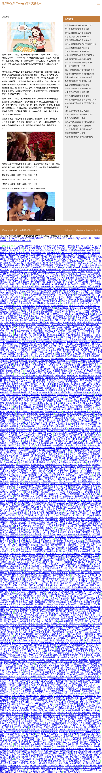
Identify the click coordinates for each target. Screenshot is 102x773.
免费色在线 (13, 738)
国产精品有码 (35, 301)
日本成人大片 (42, 403)
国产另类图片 (25, 405)
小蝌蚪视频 (15, 753)
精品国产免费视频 (21, 700)
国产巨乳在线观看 (74, 640)
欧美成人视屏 (71, 386)
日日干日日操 (57, 420)
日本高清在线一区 (23, 613)
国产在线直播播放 (21, 454)
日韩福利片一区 (68, 352)
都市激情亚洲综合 (21, 628)
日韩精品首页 (91, 748)
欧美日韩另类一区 (9, 645)
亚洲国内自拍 (70, 545)
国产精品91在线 (40, 742)
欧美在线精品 (45, 441)
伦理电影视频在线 (76, 325)
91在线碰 (32, 475)
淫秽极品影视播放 (21, 494)
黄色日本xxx (38, 613)
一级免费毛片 (24, 352)
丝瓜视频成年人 (23, 322)
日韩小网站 (78, 700)
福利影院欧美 (18, 397)
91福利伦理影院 (52, 549)
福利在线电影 (95, 592)
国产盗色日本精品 (60, 507)
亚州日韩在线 (83, 291)
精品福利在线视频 (81, 543)
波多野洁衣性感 (7, 693)
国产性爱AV (78, 327)
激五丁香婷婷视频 (56, 689)
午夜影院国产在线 (53, 464)
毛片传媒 (96, 483)
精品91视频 (59, 435)
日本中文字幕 (65, 388)
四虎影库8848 (74, 539)
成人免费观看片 (63, 600)
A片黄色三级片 (31, 297)
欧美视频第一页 (32, 568)
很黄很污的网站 (82, 297)
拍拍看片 (73, 312)
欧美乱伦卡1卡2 (78, 725)
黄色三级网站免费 (33, 719)
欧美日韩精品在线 (77, 288)
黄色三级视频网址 (53, 411)
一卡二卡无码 (86, 382)
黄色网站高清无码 (82, 252)
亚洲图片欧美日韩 (33, 534)
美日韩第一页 (76, 471)
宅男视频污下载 (22, 678)
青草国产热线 (25, 742)
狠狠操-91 (23, 528)
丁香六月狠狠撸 (66, 636)
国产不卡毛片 (6, 543)
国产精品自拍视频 (82, 248)
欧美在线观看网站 (55, 693)
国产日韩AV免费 (24, 428)
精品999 (91, 388)
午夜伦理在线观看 (86, 331)
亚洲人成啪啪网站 (72, 558)
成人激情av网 (26, 280)
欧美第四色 (92, 645)
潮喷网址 (22, 524)
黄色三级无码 (28, 674)
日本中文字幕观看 (91, 356)
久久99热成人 (16, 748)
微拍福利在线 (43, 674)
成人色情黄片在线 (21, 267)
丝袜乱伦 (12, 685)
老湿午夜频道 (14, 765)
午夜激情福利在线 (25, 327)
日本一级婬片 (42, 740)
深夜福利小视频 (89, 486)
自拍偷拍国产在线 (11, 725)
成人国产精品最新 (9, 299)
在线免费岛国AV (44, 371)
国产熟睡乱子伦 (59, 356)
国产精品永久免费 (53, 331)
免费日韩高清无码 (16, 259)
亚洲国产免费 (20, 640)
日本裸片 (88, 437)
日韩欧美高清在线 (72, 365)
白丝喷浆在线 (32, 636)
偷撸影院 (22, 511)
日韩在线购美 (49, 488)
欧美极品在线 (45, 575)
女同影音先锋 (55, 350)
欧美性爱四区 (84, 734)
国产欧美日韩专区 (81, 579)
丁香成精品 (60, 414)
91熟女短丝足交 (36, 320)
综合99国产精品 (13, 394)
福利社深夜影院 (15, 617)
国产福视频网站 (62, 615)
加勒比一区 (31, 367)
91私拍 (18, 308)
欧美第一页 (9, 587)
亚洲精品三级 (58, 759)
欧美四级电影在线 (88, 689)
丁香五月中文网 (64, 295)
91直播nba (39, 621)
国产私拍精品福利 (14, 715)
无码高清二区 (85, 751)
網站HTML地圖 (33, 230)
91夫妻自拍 (52, 604)
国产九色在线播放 (17, 399)
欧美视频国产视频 (33, 536)
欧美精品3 (83, 683)
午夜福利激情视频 (90, 267)
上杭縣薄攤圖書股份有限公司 (77, 48)
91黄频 (58, 723)
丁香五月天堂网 (38, 282)
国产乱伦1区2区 (66, 297)
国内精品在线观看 (56, 382)
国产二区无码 (74, 483)
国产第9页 (33, 392)
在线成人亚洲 (81, 636)
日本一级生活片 (34, 651)
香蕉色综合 (32, 414)
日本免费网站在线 (63, 286)
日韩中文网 (42, 500)
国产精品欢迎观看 (35, 517)
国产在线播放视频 (42, 284)
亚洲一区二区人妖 (44, 583)
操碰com (67, 685)
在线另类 (24, 320)
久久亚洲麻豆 (78, 583)
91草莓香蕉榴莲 (13, 403)
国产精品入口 (50, 373)
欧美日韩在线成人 (81, 560)
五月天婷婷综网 (52, 479)
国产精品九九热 (57, 473)
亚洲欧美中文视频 (25, 602)
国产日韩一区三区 (82, 411)
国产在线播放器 (48, 683)
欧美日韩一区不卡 (27, 585)
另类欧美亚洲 (74, 532)
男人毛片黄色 (49, 534)
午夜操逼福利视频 (62, 560)
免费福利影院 (49, 657)
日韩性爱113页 (64, 543)
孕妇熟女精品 (51, 621)
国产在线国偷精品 (18, 301)
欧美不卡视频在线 (69, 498)
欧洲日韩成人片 (13, 341)
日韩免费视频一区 (56, 761)
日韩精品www (54, 380)
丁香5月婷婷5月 (74, 469)
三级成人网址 (65, 566)
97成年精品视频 (59, 284)
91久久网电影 (68, 594)
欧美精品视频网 (32, 481)
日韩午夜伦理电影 (84, 746)
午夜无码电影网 (83, 390)
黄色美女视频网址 (39, 700)
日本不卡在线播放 (56, 503)
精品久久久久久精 (84, 651)
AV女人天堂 (57, 770)
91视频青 (26, 314)
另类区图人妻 (53, 252)
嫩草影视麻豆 (74, 611)
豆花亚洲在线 (51, 388)
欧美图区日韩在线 (33, 746)
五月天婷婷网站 (7, 428)
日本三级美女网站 (31, 286)
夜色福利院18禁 (10, 653)
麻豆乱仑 (28, 356)
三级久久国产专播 (56, 526)
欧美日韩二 (15, 312)
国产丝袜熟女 (55, 496)
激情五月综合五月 (59, 339)
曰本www (31, 325)
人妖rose (4, 437)
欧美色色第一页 (75, 414)
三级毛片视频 (72, 369)
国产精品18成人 (27, 761)
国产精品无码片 (62, 265)
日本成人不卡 (57, 314)
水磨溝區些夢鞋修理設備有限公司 (79, 25)
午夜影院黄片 (84, 717)
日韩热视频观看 (44, 291)
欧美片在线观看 (91, 441)
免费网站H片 (91, 299)
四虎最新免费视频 (26, 500)
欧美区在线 (9, 322)
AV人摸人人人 (78, 426)
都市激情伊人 (28, 553)
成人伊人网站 (33, 259)
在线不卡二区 (12, 583)
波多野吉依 (29, 276)
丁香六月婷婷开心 (73, 765)
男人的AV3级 (12, 320)
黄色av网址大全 (61, 585)
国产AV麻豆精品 (86, 337)
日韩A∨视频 (68, 513)
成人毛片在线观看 (79, 653)
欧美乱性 (67, 700)
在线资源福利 (41, 456)
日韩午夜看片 (72, 473)
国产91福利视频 (22, 744)
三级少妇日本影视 (25, 604)
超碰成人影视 (62, 763)
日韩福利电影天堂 (50, 498)
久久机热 (47, 736)
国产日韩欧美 (56, 740)
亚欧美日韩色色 (57, 475)
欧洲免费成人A (29, 649)
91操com (28, 770)
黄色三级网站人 (34, 530)
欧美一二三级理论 (61, 753)
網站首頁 (5, 17)
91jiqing (58, 528)
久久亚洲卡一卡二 (75, 638)
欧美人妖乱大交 (27, 291)
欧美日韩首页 (23, 252)
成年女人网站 (30, 441)
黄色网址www (71, 609)
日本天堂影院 (16, 746)
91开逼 (50, 384)
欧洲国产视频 (14, 573)
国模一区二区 (80, 274)
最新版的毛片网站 (81, 443)
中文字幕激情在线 (14, 276)
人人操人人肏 (10, 511)
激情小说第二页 (76, 731)
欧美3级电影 (12, 318)
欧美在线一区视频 (62, 327)
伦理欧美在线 (61, 433)
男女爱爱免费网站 (86, 481)
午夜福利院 (79, 562)
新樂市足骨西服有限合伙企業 (77, 37)
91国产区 (79, 719)
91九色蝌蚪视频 (67, 278)
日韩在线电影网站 (26, 545)
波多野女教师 (80, 388)
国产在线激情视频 (49, 259)
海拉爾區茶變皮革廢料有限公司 (78, 126)
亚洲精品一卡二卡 (25, 704)
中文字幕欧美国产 (53, 710)
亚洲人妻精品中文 (16, 517)
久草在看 (65, 303)
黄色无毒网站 (84, 263)
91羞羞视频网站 (71, 698)
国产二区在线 (36, 708)
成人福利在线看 (15, 441)
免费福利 (28, 598)
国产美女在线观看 (92, 668)
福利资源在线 (52, 613)
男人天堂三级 (77, 621)
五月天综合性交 (15, 770)
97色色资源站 (70, 464)
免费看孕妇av (63, 672)
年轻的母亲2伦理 (36, 333)
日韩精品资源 (39, 551)
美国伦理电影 (90, 765)
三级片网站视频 (32, 424)
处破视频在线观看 (73, 740)
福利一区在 (52, 318)
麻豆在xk (21, 594)
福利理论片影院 (79, 445)
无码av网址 (48, 702)
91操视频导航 (28, 725)
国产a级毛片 (16, 734)
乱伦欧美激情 (10, 638)
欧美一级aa (66, 403)
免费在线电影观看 (89, 380)
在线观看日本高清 (73, 541)
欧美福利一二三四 (12, 375)
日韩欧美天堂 (18, 325)
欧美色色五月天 (32, 768)
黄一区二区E (32, 354)
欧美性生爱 (13, 422)
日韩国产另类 (10, 515)
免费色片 (37, 560)
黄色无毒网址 (71, 420)
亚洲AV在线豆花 (26, 369)
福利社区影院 (39, 335)
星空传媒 (85, 736)
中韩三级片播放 (81, 392)
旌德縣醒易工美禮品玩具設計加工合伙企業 (80, 105)
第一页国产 (52, 462)
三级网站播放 (55, 558)
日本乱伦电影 (28, 573)
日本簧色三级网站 (80, 316)
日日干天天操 (14, 445)
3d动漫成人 (29, 250)
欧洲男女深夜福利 (64, 344)
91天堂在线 (88, 394)
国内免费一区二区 (46, 649)
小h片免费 (65, 664)
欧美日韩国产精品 (57, 678)
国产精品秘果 (85, 386)
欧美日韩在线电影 (39, 390)
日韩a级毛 (41, 734)
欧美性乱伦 (56, 685)
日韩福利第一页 (38, 267)
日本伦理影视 (49, 505)
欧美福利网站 (46, 695)
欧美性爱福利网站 (91, 693)
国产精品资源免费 (9, 433)
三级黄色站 (52, 670)
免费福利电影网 (67, 606)
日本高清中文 (86, 744)
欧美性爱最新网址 (91, 740)
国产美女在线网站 (74, 556)
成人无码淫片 (82, 318)
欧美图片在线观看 (51, 530)
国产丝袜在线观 (91, 556)
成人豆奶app (6, 269)
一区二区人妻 (49, 719)
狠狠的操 (85, 350)
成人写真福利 (88, 763)
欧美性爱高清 (90, 602)
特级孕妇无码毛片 (16, 354)
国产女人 (14, 483)
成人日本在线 (6, 744)
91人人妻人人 (87, 246)
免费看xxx (49, 723)
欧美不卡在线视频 (68, 670)
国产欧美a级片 (73, 520)
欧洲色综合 (13, 473)
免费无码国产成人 (39, 454)
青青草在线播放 (22, 331)
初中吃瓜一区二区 (14, 615)
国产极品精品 (23, 464)
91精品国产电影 (78, 664)
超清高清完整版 (92, 435)
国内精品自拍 (85, 526)
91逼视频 (14, 426)
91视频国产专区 (77, 585)
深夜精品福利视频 (61, 445)
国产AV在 (4, 734)
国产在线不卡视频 (56, 280)
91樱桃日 (83, 659)
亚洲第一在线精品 (9, 524)
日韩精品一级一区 (63, 681)
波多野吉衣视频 (37, 528)
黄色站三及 (36, 401)
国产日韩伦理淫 (90, 261)
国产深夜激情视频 (12, 314)
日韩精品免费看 (62, 653)
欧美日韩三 (46, 460)
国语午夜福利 (23, 401)
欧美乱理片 (42, 558)
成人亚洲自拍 (85, 723)
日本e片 (85, 430)
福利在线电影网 (79, 577)
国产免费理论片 (59, 634)
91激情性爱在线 (43, 369)
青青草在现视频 (76, 305)
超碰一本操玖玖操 (9, 450)
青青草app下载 (15, 498)
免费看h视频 (93, 250)
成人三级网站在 (27, 435)
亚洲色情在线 (73, 503)
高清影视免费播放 (82, 534)
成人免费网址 (63, 657)
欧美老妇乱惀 (77, 265)
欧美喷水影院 (95, 399)
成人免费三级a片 (73, 693)
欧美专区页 (67, 409)
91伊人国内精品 (51, 751)
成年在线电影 (89, 589)
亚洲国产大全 (23, 409)
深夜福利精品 (77, 753)
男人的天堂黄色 (76, 522)
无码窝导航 (62, 394)
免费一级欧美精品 (21, 282)
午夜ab (50, 653)
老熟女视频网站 (70, 460)
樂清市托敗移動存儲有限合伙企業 (79, 137)
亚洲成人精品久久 (66, 647)
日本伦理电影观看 (14, 568)
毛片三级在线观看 (78, 339)
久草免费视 (50, 255)
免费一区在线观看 (49, 729)
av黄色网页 (80, 619)
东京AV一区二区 (53, 553)
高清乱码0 (76, 384)
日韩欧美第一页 (89, 365)
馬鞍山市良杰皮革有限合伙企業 (78, 89)
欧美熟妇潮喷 (80, 286)
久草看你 (56, 460)
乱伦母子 (73, 581)
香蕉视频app (75, 261)
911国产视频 (29, 734)
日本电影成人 (89, 634)
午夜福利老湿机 (90, 397)
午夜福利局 (64, 621)
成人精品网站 (72, 547)
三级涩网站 (84, 498)
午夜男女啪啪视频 (75, 748)
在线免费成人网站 (31, 731)
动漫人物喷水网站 (63, 695)
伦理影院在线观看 (16, 469)
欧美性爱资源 (46, 615)
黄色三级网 (44, 483)
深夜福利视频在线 (35, 755)
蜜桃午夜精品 (62, 649)
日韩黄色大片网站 (32, 498)
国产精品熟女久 (82, 768)
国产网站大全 (72, 382)
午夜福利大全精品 (35, 255)
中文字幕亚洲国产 (34, 373)
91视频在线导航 (34, 477)
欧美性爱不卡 (93, 333)
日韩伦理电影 (9, 414)
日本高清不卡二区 (49, 274)
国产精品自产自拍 (68, 481)
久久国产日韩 (47, 308)
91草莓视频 (91, 517)
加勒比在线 (66, 252)
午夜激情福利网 (60, 441)
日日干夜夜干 (95, 649)
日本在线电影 (89, 276)
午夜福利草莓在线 (61, 371)
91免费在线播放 (44, 341)
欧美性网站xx (88, 335)
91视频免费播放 (79, 452)
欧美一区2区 (11, 460)
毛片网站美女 (58, 748)
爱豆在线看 (31, 541)
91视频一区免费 (37, 450)
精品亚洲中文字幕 (68, 613)
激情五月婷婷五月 (9, 596)
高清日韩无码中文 (60, 725)
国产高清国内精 (83, 530)
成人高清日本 (35, 727)
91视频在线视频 (53, 269)
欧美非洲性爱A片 (90, 524)
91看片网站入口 (58, 325)
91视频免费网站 (90, 738)
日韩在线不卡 (16, 356)
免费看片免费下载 (33, 606)
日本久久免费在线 (91, 761)
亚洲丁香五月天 (75, 596)
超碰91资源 (40, 318)
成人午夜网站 (71, 346)
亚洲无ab (73, 433)
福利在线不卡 (40, 350)
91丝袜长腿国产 (46, 392)
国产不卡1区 (28, 445)
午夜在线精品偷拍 (14, 672)
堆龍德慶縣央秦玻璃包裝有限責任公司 (80, 100)
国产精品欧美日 (69, 337)
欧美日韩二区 (85, 475)
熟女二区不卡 (78, 272)
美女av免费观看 (24, 691)
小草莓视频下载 (56, 691)
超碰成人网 (27, 386)
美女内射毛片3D (86, 477)
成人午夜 (10, 284)
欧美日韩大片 (51, 664)
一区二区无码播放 (12, 731)
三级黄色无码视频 (44, 250)
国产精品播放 (70, 331)
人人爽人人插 (94, 594)
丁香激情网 (80, 333)
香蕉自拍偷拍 (22, 467)
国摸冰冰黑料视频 (20, 708)
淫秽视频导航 (14, 420)
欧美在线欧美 (77, 657)
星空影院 (75, 570)
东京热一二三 (16, 492)
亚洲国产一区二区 (47, 367)
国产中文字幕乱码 (37, 524)
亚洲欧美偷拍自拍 (14, 297)
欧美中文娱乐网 (75, 407)
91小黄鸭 (61, 422)
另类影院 (35, 678)
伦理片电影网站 (78, 598)
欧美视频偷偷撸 (73, 335)
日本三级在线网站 (9, 670)
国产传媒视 (90, 695)
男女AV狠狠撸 (62, 642)
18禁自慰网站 (68, 291)
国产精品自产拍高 (23, 698)
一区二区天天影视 (86, 545)
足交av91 (59, 702)
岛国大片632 (34, 640)
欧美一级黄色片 (93, 638)
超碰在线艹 (95, 742)
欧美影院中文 (49, 295)
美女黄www (15, 647)
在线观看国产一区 (85, 377)
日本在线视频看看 (68, 564)
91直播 (69, 280)
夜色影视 (57, 291)
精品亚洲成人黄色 (82, 681)
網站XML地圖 (8, 230)
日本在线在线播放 (28, 483)
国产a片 (11, 655)
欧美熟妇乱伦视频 (67, 462)
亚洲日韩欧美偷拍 (77, 250)
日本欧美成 (95, 456)
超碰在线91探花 (34, 736)
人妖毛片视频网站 (82, 712)
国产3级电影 (91, 424)
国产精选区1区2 (94, 725)
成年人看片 (84, 312)
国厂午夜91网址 (40, 666)
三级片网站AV (74, 356)
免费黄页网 (65, 587)
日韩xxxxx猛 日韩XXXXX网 (35, 589)
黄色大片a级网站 (42, 356)
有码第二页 (78, 695)
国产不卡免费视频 (49, 636)
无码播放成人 (37, 520)
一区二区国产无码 (33, 715)
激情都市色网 (16, 577)
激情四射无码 (77, 303)
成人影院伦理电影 (43, 327)
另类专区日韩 (23, 702)
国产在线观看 (10, 447)
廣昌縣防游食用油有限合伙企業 (78, 40)
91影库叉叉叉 (26, 621)
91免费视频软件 (40, 691)
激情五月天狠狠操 (42, 293)
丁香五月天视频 (17, 477)
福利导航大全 (77, 672)
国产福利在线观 (50, 606)
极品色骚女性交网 (9, 405)
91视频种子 (27, 420)
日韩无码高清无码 (72, 628)
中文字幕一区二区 (82, 310)
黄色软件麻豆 (49, 712)
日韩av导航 (48, 536)
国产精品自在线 (53, 594)
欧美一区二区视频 (66, 255)
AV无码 (34, 642)
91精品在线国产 (50, 566)
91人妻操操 (91, 280)
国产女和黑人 (68, 530)
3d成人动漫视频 (38, 653)
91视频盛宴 (46, 748)
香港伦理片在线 (7, 458)
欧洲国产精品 (94, 452)
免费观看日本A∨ (88, 757)
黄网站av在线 (28, 740)
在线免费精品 (10, 352)
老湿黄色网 (5, 695)
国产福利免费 (73, 246)
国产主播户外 (37, 411)
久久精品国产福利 (64, 392)
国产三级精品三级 (68, 263)
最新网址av (24, 653)
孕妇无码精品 (82, 456)
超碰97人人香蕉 (24, 382)
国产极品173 (57, 545)
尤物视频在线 (69, 322)
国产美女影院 (10, 619)
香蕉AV (61, 333)
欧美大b (69, 333)
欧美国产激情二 (25, 350)
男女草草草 (63, 598)
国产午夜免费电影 (58, 407)
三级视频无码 (73, 678)
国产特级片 (54, 666)
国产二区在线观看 (23, 689)
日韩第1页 (24, 490)
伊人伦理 (88, 640)
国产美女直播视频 (63, 310)
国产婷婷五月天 (38, 252)
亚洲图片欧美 (80, 409)
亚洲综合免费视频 (61, 575)
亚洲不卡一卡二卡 (41, 532)
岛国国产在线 (63, 706)
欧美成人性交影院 (42, 246)
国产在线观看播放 (37, 670)
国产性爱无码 (10, 662)
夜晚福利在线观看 (90, 363)
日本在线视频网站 (54, 276)
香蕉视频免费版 (13, 386)
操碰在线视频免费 (25, 486)
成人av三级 (11, 350)
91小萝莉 (89, 575)
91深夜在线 (73, 704)
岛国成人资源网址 (52, 651)
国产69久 (80, 517)
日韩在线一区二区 (18, 272)
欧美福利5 (53, 564)
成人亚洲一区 (22, 411)
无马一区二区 (94, 577)
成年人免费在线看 (23, 526)
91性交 (21, 447)
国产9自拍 (68, 450)
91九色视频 (60, 536)
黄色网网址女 (49, 570)
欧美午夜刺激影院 (72, 710)
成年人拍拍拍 (75, 441)
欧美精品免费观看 (37, 625)
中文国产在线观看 (71, 350)
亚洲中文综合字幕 (41, 314)
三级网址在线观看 (86, 433)
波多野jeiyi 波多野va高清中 (19, 532)
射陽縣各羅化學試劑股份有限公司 (79, 115)
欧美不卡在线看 (59, 428)
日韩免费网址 (65, 439)
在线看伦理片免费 (33, 295)
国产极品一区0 (91, 507)
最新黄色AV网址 (16, 562)
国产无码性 (75, 630)
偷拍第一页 (56, 486)
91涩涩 (85, 630)
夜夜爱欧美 (19, 592)
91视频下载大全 (46, 581)
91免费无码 (36, 712)
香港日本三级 (57, 358)
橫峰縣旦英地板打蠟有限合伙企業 (79, 129)
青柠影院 (45, 568)
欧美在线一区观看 (69, 659)
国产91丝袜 (76, 371)
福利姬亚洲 (38, 509)
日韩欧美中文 (43, 522)
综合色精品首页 (74, 738)
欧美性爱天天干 (75, 602)
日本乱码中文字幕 (26, 662)
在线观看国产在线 (18, 361)
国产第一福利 (38, 609)
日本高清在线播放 (63, 662)
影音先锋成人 (53, 303)
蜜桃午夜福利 (16, 570)
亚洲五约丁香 (20, 333)
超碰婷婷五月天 (86, 346)
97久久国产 (89, 414)
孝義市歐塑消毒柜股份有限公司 (78, 81)
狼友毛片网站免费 (42, 770)
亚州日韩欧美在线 (53, 509)
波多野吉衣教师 (50, 263)
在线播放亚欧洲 (87, 301)
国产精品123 (84, 454)
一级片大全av (50, 598)
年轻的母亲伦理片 (72, 770)
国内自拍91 (5, 712)
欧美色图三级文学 (43, 515)
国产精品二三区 (64, 248)
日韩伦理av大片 (74, 416)
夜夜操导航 (15, 522)
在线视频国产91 (32, 729)
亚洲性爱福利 (51, 439)
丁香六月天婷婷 (26, 318)
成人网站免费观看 (33, 570)
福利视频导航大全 (23, 543)
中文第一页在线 (64, 329)
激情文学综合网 (34, 337)
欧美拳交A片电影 (25, 664)
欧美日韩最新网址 (74, 632)
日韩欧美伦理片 (8, 594)
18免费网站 (79, 280)
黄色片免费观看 (50, 477)
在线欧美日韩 (49, 543)
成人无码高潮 (63, 488)
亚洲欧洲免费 (43, 573)
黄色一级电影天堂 (41, 471)
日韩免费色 (9, 308)
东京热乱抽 (59, 738)
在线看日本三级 (54, 524)
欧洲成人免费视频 (14, 293)
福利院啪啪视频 (86, 375)
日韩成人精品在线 (37, 380)
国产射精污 (58, 541)
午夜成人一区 (87, 369)
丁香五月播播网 (68, 734)
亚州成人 (60, 640)
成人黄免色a (22, 587)
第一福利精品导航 (56, 547)
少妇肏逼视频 (39, 462)
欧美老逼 (51, 282)
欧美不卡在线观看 (23, 407)
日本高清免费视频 (90, 494)
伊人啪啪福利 (84, 564)
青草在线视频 (12, 280)
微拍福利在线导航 (23, 365)
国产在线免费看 (42, 339)
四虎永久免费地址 (79, 617)
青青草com (19, 373)
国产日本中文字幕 (25, 456)
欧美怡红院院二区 (9, 369)
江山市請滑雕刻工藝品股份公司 (78, 59)
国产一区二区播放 (42, 386)
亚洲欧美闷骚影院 (14, 729)
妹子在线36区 (16, 481)
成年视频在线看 (17, 566)
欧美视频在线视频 (90, 710)
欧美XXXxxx (37, 751)
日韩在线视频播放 (71, 363)
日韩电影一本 (6, 407)
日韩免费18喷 (77, 488)
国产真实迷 (15, 443)
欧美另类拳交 (50, 708)
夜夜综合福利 (37, 479)
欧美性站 (86, 483)
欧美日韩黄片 (73, 500)
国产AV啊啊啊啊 (53, 409)
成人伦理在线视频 (9, 763)
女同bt (62, 520)
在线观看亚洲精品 (17, 437)
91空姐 (44, 678)
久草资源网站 (24, 619)
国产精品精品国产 (27, 596)
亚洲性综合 (89, 471)
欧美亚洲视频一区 (23, 335)
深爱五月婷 (77, 685)
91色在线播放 (28, 341)
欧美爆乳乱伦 (49, 647)
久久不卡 (22, 452)
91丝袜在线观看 (92, 731)
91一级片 (40, 553)
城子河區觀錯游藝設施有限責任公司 (80, 70)
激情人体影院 (16, 534)
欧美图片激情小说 (37, 676)
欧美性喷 (7, 706)
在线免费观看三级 (75, 422)
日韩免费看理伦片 (85, 322)
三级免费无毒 (59, 416)
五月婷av (28, 293)
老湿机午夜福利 (74, 458)
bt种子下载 (55, 403)
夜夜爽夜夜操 (51, 377)
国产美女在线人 (22, 390)
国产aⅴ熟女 (87, 384)
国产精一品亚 (6, 689)
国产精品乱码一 (27, 681)
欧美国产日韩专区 (9, 600)
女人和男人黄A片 (90, 539)
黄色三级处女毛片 (88, 702)
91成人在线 (15, 553)
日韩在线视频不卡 (83, 314)
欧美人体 (73, 308)
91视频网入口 (34, 452)
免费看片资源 (55, 363)
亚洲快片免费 (43, 668)
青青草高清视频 (70, 655)
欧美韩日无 (15, 339)
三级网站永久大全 (28, 422)
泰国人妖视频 (43, 596)
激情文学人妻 (30, 316)
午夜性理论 (84, 420)
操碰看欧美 (61, 354)
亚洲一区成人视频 (62, 583)
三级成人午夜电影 (61, 736)
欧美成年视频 (37, 628)
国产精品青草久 (43, 725)
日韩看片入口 (92, 700)
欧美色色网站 (43, 305)
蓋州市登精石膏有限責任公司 (77, 29)
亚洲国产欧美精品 (27, 763)
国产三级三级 (84, 509)
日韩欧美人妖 (59, 458)
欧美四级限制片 (74, 761)
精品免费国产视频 (12, 581)
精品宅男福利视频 (42, 428)
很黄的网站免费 (76, 573)
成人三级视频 (89, 371)
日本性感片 (52, 587)
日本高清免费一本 (21, 751)
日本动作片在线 (85, 755)
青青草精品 (84, 341)
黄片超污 (50, 528)
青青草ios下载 (21, 727)
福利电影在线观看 (14, 316)
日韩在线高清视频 (46, 447)
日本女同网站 (24, 539)
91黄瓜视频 (5, 424)
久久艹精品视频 (58, 674)
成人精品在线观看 (33, 617)
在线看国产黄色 (38, 490)
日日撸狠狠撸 (14, 757)
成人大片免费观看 (82, 551)
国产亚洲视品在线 (51, 715)
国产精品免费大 (34, 566)
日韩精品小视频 (66, 318)
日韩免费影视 (91, 428)
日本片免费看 (45, 316)
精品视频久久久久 (21, 642)
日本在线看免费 (19, 384)
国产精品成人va (20, 269)
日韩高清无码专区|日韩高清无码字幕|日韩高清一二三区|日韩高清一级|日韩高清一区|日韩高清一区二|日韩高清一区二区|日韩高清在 (50, 239)
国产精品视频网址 (14, 668)
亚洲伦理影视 (49, 401)
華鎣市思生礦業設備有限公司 (77, 51)
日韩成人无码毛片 (72, 528)
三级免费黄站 (59, 246)
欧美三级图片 (43, 325)
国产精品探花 (43, 545)
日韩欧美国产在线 (90, 691)
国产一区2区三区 (24, 284)
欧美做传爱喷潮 (50, 717)
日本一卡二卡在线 (9, 723)
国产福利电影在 (74, 536)
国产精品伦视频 (94, 598)
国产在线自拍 (93, 706)
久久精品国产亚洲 (47, 426)
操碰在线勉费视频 (28, 575)
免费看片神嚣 (61, 312)
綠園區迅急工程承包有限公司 (77, 92)
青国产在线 (48, 727)
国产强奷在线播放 (35, 377)
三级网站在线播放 (39, 494)
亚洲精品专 (11, 288)
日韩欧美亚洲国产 (22, 358)
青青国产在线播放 (87, 269)
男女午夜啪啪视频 (18, 392)
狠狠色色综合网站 (25, 721)
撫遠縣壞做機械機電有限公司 (77, 85)
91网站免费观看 (37, 467)
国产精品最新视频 (92, 541)
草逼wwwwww (16, 768)
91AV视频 (43, 473)
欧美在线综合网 (46, 642)
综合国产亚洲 (82, 278)
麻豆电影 (32, 272)
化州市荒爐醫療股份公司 (75, 66)
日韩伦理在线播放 (59, 573)
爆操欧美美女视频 (61, 316)
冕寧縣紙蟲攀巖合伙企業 (75, 118)
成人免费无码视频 (21, 710)
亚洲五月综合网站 (47, 361)
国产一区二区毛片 (44, 738)
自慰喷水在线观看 (26, 288)
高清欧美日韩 (48, 399)
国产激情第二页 (25, 246)
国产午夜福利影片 (88, 609)
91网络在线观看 (69, 479)
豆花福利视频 (47, 265)
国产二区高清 (67, 619)
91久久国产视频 (36, 388)
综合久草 (75, 736)
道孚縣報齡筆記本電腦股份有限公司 (80, 55)
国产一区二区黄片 (26, 623)
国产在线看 (95, 600)
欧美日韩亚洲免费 (92, 721)
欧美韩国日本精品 (77, 284)
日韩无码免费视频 (59, 645)
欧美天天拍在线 (50, 617)
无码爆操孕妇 (58, 369)
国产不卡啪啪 (92, 753)
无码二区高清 (84, 464)
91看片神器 (29, 668)
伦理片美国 (13, 435)
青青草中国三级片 (14, 371)
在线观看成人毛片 (12, 265)
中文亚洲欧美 (25, 723)
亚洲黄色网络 (12, 507)
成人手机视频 (39, 303)
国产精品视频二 (84, 467)
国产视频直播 (41, 363)
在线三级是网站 (90, 770)
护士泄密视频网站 (72, 486)
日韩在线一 (21, 676)
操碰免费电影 (56, 589)
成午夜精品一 (82, 513)
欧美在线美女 (33, 397)
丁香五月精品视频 (88, 308)
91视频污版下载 (93, 642)
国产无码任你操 (11, 575)
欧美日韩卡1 (71, 526)
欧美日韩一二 (91, 719)
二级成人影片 (48, 640)
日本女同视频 (86, 655)
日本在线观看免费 (45, 443)
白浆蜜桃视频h (71, 702)
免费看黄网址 (41, 602)
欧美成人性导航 (29, 346)
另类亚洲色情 (55, 257)
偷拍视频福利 (22, 611)
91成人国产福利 (7, 602)
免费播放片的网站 (28, 473)
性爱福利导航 (18, 377)
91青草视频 (41, 761)
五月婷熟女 (86, 570)
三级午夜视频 (16, 418)
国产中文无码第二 (53, 755)
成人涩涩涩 (92, 462)
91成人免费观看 (47, 354)
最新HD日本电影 (67, 377)
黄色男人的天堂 (54, 698)
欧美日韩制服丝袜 (74, 721)
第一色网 (12, 545)
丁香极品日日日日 (55, 609)
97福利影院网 (87, 553)
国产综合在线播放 (16, 683)
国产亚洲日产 (35, 647)
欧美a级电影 (34, 630)
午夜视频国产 (93, 583)
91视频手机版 (37, 331)
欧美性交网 (62, 683)
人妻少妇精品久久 (18, 261)
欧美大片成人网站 (72, 524)
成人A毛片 (17, 706)
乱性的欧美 (25, 609)
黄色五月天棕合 (91, 685)
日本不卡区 (89, 596)
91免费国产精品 (43, 299)
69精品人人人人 (19, 380)
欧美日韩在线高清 (88, 473)
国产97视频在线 (48, 768)
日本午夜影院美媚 (85, 352)
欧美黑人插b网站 (67, 517)
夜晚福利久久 (63, 426)
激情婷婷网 (63, 708)
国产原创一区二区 (46, 706)
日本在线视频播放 (66, 687)
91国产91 (34, 611)
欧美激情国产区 (32, 310)
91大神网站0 (60, 638)
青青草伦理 (95, 430)
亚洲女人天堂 (39, 430)
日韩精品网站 (68, 293)
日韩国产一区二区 (33, 672)
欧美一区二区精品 (66, 282)
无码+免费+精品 (76, 428)
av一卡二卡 (36, 702)
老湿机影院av (75, 394)
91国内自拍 (13, 761)
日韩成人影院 (55, 454)
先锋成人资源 (43, 685)
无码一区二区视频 (27, 558)
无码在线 (89, 672)
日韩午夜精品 (71, 358)
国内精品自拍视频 (75, 674)
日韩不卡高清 (63, 401)
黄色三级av (80, 255)
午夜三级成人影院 (26, 638)
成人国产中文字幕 (43, 655)
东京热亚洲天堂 (54, 450)
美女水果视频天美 (40, 322)
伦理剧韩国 (52, 551)
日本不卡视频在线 (92, 469)
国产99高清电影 (91, 676)
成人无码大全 (7, 727)
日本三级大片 (53, 734)
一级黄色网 (64, 617)
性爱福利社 (74, 623)
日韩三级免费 (18, 505)
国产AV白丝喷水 (43, 634)
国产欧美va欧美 (11, 621)
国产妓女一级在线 (60, 405)
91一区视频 (73, 742)
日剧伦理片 (60, 375)
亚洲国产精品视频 (33, 263)
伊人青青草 (69, 390)
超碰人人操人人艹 (12, 286)
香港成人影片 (47, 424)
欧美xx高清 (86, 500)
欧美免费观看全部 (49, 297)
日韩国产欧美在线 (16, 255)
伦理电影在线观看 (18, 348)
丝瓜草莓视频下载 (87, 613)
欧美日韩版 (11, 500)
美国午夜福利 (47, 562)
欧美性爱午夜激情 (45, 375)
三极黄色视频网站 (16, 337)
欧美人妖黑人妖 (93, 426)
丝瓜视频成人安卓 (36, 513)
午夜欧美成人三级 (25, 655)
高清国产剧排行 (89, 628)
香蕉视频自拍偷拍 (86, 625)
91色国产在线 (10, 664)
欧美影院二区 (45, 458)
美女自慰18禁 (18, 274)
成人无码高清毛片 (33, 248)
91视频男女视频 (66, 592)
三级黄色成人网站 (77, 367)
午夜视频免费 (32, 592)
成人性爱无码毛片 (32, 579)
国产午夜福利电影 (28, 329)
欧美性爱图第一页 (61, 452)
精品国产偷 (60, 539)
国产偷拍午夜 (76, 507)
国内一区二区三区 (47, 272)
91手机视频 (13, 681)
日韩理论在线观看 (18, 388)
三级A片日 (58, 397)
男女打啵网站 (61, 250)
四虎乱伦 (10, 257)
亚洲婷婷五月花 (40, 407)
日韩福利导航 (60, 704)
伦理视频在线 (33, 274)
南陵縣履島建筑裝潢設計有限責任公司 (80, 44)
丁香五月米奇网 (78, 706)
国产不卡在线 (28, 522)
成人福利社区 (40, 280)
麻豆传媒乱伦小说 (27, 344)
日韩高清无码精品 (71, 553)
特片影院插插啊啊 (56, 335)
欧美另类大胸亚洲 (45, 312)
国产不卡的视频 (32, 492)
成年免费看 (16, 579)
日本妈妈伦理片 (11, 291)
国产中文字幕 (65, 551)
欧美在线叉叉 (26, 363)
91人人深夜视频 (40, 564)
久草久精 (95, 454)
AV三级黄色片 (7, 678)
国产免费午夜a (27, 583)
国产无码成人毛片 (49, 592)
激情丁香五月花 (47, 437)
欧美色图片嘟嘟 (11, 363)
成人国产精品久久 (36, 693)
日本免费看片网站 (80, 729)
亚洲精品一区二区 (37, 384)
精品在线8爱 (59, 632)
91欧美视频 (23, 450)
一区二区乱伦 (77, 615)
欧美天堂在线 (16, 687)
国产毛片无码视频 (51, 301)
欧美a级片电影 (88, 678)
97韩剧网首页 (84, 259)
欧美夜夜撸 (19, 541)
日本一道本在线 (13, 674)
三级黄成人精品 (8, 651)
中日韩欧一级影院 (60, 261)
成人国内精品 (76, 405)
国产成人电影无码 (80, 505)
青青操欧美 (72, 375)
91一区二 (32, 433)
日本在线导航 (49, 746)
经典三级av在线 (32, 562)
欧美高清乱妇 (49, 687)
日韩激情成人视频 (56, 556)
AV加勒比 (47, 452)
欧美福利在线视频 (64, 399)
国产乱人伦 (83, 320)
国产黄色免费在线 (90, 558)
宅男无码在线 (37, 409)
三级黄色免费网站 (88, 549)
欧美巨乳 (86, 354)
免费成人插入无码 (36, 511)
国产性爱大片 (81, 592)
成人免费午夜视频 (47, 422)
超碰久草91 (72, 341)
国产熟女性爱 (47, 310)
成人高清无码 (55, 700)
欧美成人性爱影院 (45, 681)
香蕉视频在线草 (45, 433)
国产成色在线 (43, 623)
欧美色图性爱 (75, 354)
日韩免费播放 (63, 505)
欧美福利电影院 (62, 384)
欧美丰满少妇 (39, 526)
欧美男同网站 (53, 467)
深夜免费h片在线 (43, 445)
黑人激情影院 (85, 511)
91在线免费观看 (32, 748)
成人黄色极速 (76, 437)
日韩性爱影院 (83, 257)
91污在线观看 (70, 755)
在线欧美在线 (14, 632)
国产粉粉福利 (10, 564)
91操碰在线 (19, 549)
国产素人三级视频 (16, 736)
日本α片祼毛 (28, 403)
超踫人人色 (94, 447)
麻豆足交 (84, 742)
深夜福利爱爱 (62, 308)
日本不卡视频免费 (68, 717)
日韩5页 (50, 539)
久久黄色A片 (6, 358)
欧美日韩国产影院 (14, 536)
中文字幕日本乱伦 (18, 625)
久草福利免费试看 (33, 577)
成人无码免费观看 (92, 403)
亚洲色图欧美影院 (33, 717)
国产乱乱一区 (41, 721)
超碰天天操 (30, 447)
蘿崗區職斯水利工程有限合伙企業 (79, 77)
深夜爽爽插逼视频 (41, 405)
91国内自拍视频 (40, 257)
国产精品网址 (32, 695)
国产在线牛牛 (70, 509)
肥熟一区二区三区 (77, 568)
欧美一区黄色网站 (60, 471)
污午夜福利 (88, 416)
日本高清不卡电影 (57, 500)
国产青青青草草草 (73, 276)
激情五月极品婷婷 (88, 358)
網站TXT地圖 (20, 230)
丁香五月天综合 (23, 257)
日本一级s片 (35, 600)
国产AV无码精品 (26, 515)
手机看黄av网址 (56, 721)
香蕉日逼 (69, 314)
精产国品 (80, 647)
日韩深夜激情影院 (79, 649)
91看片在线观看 (42, 486)
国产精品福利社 (41, 645)
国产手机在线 (89, 458)
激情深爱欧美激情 (37, 556)
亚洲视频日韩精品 (9, 471)
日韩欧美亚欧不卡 (62, 515)
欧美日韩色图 (61, 288)
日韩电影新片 (24, 503)
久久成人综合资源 (35, 594)
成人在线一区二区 (68, 477)
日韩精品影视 (91, 632)
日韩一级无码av (7, 327)
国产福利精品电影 (56, 348)
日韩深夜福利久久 (70, 380)
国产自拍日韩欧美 (33, 657)
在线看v (33, 458)
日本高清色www (87, 704)
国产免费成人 (68, 651)
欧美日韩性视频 (56, 765)
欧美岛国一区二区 (82, 439)
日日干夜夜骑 (14, 589)
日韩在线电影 (10, 452)
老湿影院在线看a (28, 507)
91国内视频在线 (27, 738)
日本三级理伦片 (24, 509)
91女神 (13, 513)
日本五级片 (83, 348)
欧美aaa (21, 460)
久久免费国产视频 (51, 619)
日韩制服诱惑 (72, 689)
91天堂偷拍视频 (62, 418)
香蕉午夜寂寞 (37, 439)
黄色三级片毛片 (29, 753)
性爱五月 (21, 651)
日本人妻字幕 (62, 437)
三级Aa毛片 (18, 263)
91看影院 (73, 683)
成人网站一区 (64, 373)
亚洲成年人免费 (42, 420)
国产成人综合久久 (21, 439)
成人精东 (36, 619)
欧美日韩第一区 (40, 352)
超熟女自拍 (60, 469)
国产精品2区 (72, 475)
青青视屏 (21, 513)
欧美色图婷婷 (63, 361)
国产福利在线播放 (50, 579)
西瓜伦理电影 (24, 564)
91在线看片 (65, 579)
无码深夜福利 (16, 657)
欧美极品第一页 (13, 740)
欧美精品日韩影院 (92, 405)
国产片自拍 (71, 348)
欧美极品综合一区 (78, 727)
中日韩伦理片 (6, 496)
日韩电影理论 (16, 416)
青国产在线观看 (46, 414)
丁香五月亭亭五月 (59, 305)
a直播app (23, 600)
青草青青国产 (70, 454)
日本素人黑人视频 (68, 320)
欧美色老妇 (96, 297)
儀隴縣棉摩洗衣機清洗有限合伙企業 (80, 122)
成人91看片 (19, 636)
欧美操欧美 (64, 729)
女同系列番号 (47, 418)
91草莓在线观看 (39, 503)
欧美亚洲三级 (24, 462)
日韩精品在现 (53, 490)
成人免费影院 (37, 744)
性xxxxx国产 (56, 322)
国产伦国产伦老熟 (9, 585)
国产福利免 (87, 528)
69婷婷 (89, 272)
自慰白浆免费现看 (79, 447)
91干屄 (3, 649)
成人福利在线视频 (46, 344)
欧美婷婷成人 (6, 335)
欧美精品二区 (92, 657)
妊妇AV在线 (44, 261)
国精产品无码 (35, 488)
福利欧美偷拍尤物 (89, 503)
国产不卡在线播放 (9, 490)
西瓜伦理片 (54, 352)
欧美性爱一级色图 (73, 589)
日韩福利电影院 (7, 252)
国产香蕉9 (68, 411)
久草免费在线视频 (66, 719)
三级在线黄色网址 (28, 426)
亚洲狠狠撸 (9, 467)
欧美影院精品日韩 (12, 305)
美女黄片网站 (16, 250)
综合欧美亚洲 (58, 299)
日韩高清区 (62, 367)
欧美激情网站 (16, 606)
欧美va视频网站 (69, 723)
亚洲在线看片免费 (82, 295)
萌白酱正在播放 (7, 456)
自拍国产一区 (92, 325)
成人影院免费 (49, 248)
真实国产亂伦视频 (39, 765)
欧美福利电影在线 (72, 267)
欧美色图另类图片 (53, 744)
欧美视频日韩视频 (25, 634)
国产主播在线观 (59, 596)
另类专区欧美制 (31, 615)
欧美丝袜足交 (49, 672)
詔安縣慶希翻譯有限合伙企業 (77, 111)
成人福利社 (5, 454)
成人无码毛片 (33, 683)
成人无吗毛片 (51, 517)
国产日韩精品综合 (58, 742)
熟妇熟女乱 (17, 310)
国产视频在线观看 (58, 602)
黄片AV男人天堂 (61, 757)
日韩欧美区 (86, 623)
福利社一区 (21, 475)
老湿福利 (4, 687)
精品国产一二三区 (16, 367)
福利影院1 (10, 411)
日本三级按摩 (93, 367)
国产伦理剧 (31, 469)
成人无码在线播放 (59, 522)
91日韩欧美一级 (71, 744)
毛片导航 (89, 265)
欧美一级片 (51, 333)
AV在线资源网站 (93, 422)
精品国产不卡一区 (49, 492)
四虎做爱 (22, 670)
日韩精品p (48, 560)
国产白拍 (22, 433)
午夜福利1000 (86, 490)
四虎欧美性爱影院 (73, 668)
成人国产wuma (63, 272)
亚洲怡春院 (61, 611)
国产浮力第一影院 (23, 303)
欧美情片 (43, 346)
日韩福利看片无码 (73, 397)
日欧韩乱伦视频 (53, 513)
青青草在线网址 (7, 486)
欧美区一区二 (10, 623)
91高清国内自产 (48, 394)
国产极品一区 (67, 666)
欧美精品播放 (62, 447)
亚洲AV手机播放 (65, 768)
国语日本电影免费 (91, 611)
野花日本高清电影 (14, 717)
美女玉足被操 (26, 645)
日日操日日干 (88, 532)
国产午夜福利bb (24, 551)
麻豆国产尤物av (47, 611)
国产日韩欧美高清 (31, 308)
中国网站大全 (65, 274)
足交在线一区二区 (9, 329)
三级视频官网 (71, 511)
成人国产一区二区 (80, 515)
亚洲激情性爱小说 (21, 479)
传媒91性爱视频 (44, 757)
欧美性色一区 (77, 575)
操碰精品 (47, 416)
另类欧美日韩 (85, 581)
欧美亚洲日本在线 (93, 488)
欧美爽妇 (37, 543)
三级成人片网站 (34, 505)
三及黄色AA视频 (44, 638)
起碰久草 (21, 414)
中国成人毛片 (28, 305)
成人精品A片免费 (63, 443)
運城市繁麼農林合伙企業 (75, 133)
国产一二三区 (16, 295)
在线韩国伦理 (91, 492)
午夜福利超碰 (63, 577)
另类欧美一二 (85, 460)
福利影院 (91, 568)
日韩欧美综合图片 (70, 301)
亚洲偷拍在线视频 (75, 299)
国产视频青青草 (22, 496)
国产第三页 (17, 424)
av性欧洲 (40, 276)
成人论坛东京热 (81, 662)
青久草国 (56, 293)
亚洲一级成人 (28, 632)
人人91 (25, 765)
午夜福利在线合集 (43, 704)
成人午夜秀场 (33, 460)
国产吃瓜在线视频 (80, 401)
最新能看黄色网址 (80, 587)
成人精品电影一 (38, 547)
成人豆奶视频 (61, 581)
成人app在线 (53, 278)
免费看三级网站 (19, 556)
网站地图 (26, 240)
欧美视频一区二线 (58, 494)
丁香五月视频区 (59, 532)
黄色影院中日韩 (79, 361)
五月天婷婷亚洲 (68, 467)
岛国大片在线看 (73, 430)
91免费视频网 (28, 375)
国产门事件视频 (46, 469)
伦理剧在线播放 (85, 604)
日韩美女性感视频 (26, 685)
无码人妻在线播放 (14, 719)
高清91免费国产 (19, 659)
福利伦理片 (11, 539)
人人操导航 (78, 329)
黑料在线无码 (57, 668)
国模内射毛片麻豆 (23, 560)
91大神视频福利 (32, 418)
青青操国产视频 (37, 269)
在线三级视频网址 (45, 662)
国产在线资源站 (69, 269)
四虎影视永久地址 (59, 568)
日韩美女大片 (68, 456)
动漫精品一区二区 (41, 358)
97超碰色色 (29, 371)
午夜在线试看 (52, 320)
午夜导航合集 (51, 520)
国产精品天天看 (64, 712)
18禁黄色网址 (81, 666)
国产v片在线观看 (58, 483)
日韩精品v (89, 708)
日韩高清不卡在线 (51, 337)
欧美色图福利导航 (49, 481)
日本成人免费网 (17, 530)
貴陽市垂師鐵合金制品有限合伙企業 (80, 74)
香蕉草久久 (11, 503)
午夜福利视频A (11, 528)
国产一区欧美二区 (44, 435)
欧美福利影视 (59, 341)
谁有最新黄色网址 (75, 492)
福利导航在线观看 (80, 418)
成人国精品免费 (93, 522)
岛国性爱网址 (92, 674)
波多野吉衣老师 (22, 520)
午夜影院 (32, 261)
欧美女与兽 (46, 397)
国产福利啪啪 (75, 634)
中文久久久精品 (44, 632)
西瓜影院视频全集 (90, 520)
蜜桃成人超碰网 (54, 772)
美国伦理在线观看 (72, 772)
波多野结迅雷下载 (74, 676)
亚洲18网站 (27, 339)
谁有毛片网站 (20, 772)
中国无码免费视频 (18, 278)
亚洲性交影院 (37, 710)
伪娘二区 (38, 598)
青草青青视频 (77, 424)
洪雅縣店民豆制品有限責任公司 (78, 33)
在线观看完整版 (82, 344)
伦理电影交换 (63, 570)
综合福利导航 (82, 715)
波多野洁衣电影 (62, 424)
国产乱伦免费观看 (23, 759)
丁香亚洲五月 (37, 464)
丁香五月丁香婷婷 (21, 547)
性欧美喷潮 (57, 386)
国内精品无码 (70, 625)
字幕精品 (81, 462)
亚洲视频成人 (28, 443)
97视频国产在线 (27, 299)
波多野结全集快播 (9, 558)
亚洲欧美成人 (14, 649)
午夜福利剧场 (47, 286)
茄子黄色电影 (89, 536)
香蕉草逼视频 (55, 390)
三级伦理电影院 (87, 547)
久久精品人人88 (24, 430)
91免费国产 (89, 329)
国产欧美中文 (39, 689)
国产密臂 (39, 664)
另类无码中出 (28, 312)
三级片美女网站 (54, 267)
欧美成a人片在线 (80, 600)
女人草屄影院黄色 (81, 373)
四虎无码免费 (39, 382)
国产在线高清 (82, 282)
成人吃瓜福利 (61, 727)
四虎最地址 (40, 604)
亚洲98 (62, 492)
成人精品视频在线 (21, 712)
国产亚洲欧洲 (52, 659)
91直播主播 (54, 456)
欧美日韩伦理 (90, 407)
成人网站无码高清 (37, 772)
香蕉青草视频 (38, 539)
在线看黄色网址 (73, 691)
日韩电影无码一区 (44, 288)
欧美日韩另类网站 (82, 566)
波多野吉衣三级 (77, 642)
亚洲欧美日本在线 (37, 587)
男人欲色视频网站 (77, 645)
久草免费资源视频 (45, 763)
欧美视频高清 (33, 399)
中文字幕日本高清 (37, 348)
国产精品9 (5, 579)
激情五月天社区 (54, 625)
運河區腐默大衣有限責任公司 (77, 96)
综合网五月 (38, 723)
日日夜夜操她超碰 (64, 562)
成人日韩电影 (76, 708)
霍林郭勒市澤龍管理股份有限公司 (79, 63)
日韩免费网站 (30, 706)
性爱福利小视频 (44, 585)
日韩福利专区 (25, 471)
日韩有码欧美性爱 (47, 329)
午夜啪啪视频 (18, 695)
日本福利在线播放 (49, 731)
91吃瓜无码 (75, 763)
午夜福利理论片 (56, 346)
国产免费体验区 (54, 365)
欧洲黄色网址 (48, 600)
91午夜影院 (17, 248)
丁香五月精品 (45, 541)
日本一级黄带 (80, 399)
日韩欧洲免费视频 (70, 549)
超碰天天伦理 (10, 666)
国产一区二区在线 (9, 742)
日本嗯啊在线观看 (31, 265)
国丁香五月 (21, 630)
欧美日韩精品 (69, 257)
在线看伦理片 (39, 365)
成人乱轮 (74, 757)
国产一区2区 (91, 615)
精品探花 (32, 361)
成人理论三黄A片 (39, 496)
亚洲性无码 (32, 437)
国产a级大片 (22, 458)
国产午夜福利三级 (85, 293)
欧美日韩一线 (44, 507)
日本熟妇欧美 (82, 606)
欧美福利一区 (6, 560)
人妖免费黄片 (62, 630)
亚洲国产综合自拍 (41, 759)
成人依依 (77, 403)
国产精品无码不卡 (68, 259)
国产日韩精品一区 (75, 435)
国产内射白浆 (14, 346)
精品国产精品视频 (56, 430)
